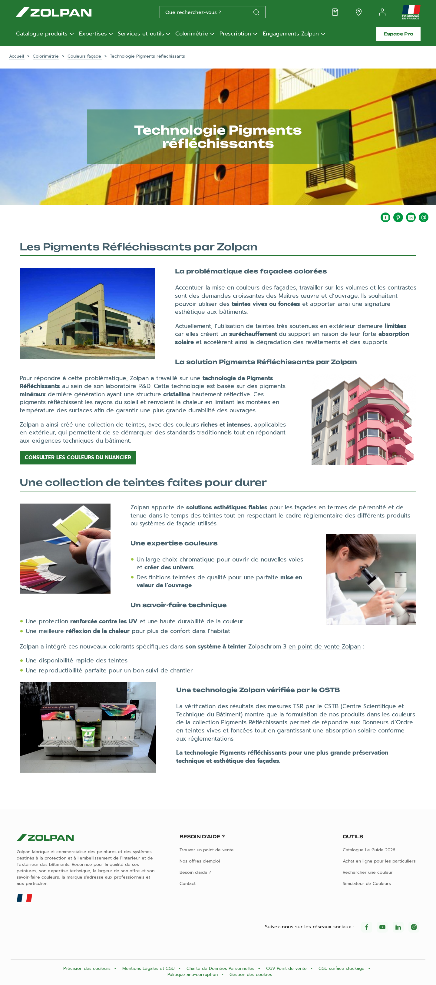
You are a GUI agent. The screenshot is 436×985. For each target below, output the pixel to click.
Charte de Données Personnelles (221, 968)
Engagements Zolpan (291, 34)
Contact (188, 883)
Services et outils (141, 34)
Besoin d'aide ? (195, 872)
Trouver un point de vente (207, 850)
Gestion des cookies (251, 974)
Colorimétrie (191, 34)
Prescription (235, 34)
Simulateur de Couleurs (367, 883)
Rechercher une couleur (368, 872)
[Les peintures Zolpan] (63, 12)
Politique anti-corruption (193, 974)
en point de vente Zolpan (325, 646)
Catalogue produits (42, 34)
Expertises (93, 34)
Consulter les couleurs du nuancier (78, 457)
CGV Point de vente (287, 968)
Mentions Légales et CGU (149, 968)
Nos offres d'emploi (200, 861)
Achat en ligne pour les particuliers (379, 861)
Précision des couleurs (87, 968)
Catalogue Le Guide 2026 (369, 850)
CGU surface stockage (342, 968)
